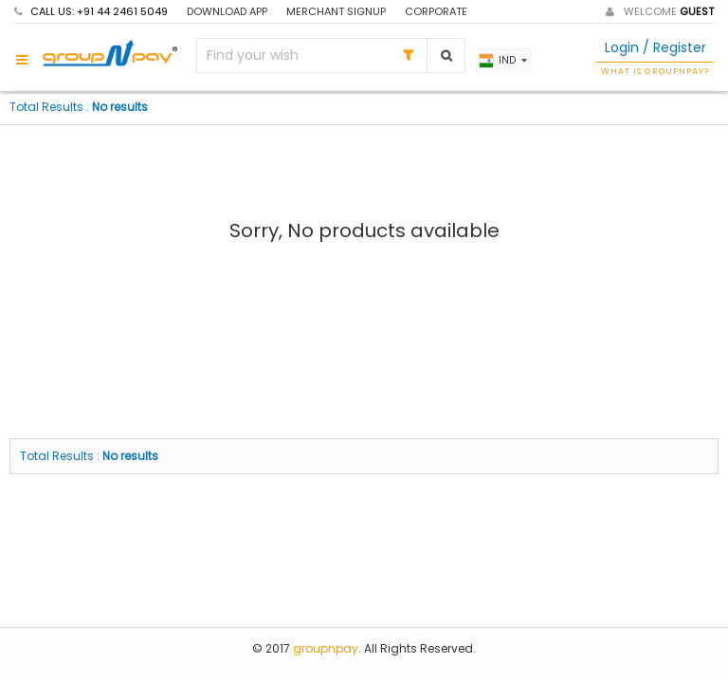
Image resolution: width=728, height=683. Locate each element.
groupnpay (325, 648)
